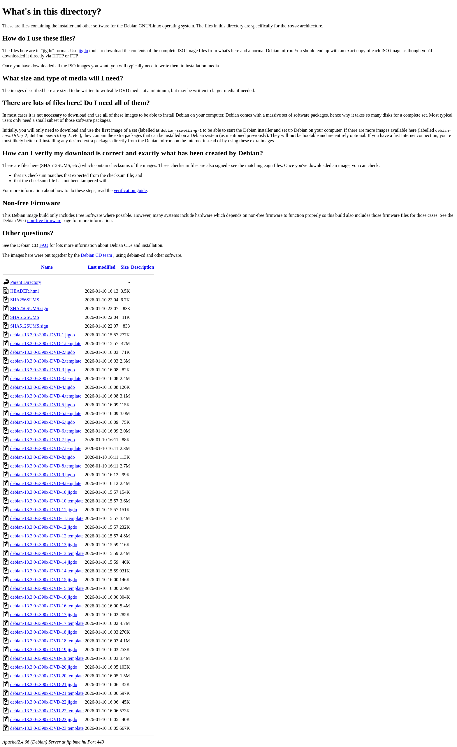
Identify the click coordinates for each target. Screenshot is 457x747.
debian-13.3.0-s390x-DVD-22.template (47, 710)
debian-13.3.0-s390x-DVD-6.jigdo (42, 422)
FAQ (43, 245)
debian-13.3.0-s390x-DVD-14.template (47, 570)
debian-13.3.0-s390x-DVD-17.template (47, 623)
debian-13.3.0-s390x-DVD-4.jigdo (42, 387)
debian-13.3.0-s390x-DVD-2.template (45, 360)
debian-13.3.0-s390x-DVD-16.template (47, 605)
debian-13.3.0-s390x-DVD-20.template (47, 675)
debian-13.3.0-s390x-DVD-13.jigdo (43, 544)
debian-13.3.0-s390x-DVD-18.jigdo (43, 632)
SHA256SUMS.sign (29, 308)
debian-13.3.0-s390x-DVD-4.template (45, 395)
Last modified (101, 267)
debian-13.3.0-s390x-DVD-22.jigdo (43, 701)
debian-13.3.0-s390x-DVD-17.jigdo (43, 614)
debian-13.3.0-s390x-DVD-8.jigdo (42, 457)
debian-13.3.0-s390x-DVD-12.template (47, 535)
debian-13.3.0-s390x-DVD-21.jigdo (43, 684)
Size (125, 267)
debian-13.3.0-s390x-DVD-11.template (46, 518)
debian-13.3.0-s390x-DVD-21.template (47, 693)
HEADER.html (24, 291)
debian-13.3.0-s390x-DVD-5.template (45, 413)
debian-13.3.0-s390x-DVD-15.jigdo (43, 579)
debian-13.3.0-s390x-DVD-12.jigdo (43, 527)
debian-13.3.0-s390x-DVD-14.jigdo (43, 562)
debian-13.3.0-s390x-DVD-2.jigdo (42, 352)
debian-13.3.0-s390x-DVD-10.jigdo (43, 492)
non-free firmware (44, 220)
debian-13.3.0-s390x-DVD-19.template (47, 658)
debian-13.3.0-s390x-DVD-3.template (45, 378)
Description (142, 267)
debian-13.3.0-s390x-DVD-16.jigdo (43, 597)
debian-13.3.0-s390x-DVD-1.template (45, 343)
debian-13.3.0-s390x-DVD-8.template (45, 465)
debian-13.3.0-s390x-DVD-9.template (45, 483)
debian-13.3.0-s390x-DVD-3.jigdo (42, 369)
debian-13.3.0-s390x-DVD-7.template (45, 448)
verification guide (130, 190)
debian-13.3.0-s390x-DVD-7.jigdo (42, 439)
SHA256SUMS (24, 299)
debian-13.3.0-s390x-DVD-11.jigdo (43, 509)
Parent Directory (25, 282)
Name (47, 267)
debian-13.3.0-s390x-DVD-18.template (47, 640)
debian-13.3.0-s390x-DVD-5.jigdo (42, 404)
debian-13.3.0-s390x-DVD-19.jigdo (43, 649)
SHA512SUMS (24, 317)
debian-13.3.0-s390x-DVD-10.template (47, 500)
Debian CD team (96, 255)
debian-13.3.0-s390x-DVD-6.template (45, 430)
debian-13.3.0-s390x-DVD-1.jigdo (42, 334)
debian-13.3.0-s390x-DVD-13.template (47, 553)
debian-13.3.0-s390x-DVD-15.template (47, 588)
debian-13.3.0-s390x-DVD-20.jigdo (43, 667)
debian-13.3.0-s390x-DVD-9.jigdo (42, 474)
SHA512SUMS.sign (29, 326)
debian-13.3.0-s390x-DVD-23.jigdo (43, 719)
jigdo (83, 50)
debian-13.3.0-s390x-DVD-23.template (47, 728)
